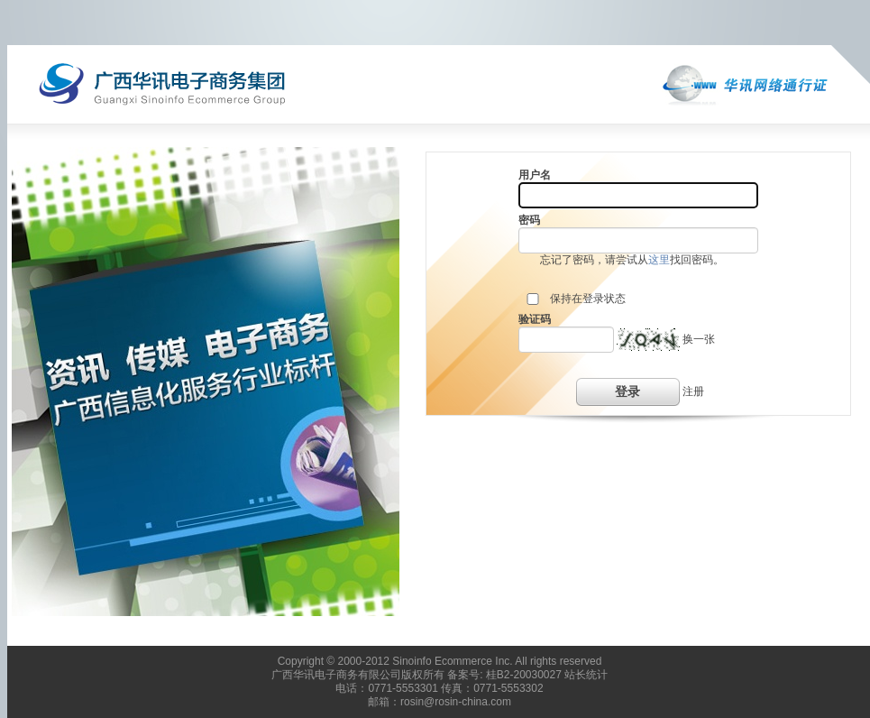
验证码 (534, 319)
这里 (659, 259)
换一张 (698, 339)
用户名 (534, 175)
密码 (529, 220)
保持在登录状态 (588, 298)
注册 (693, 391)
